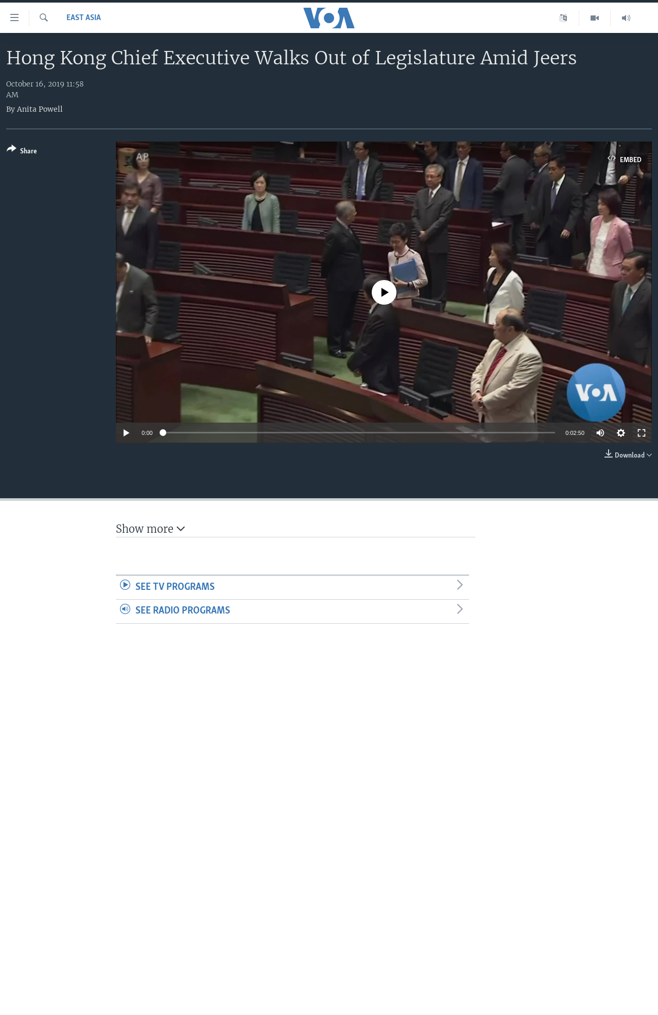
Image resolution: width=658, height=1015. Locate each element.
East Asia (83, 18)
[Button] (22, 152)
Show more (150, 528)
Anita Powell (40, 109)
